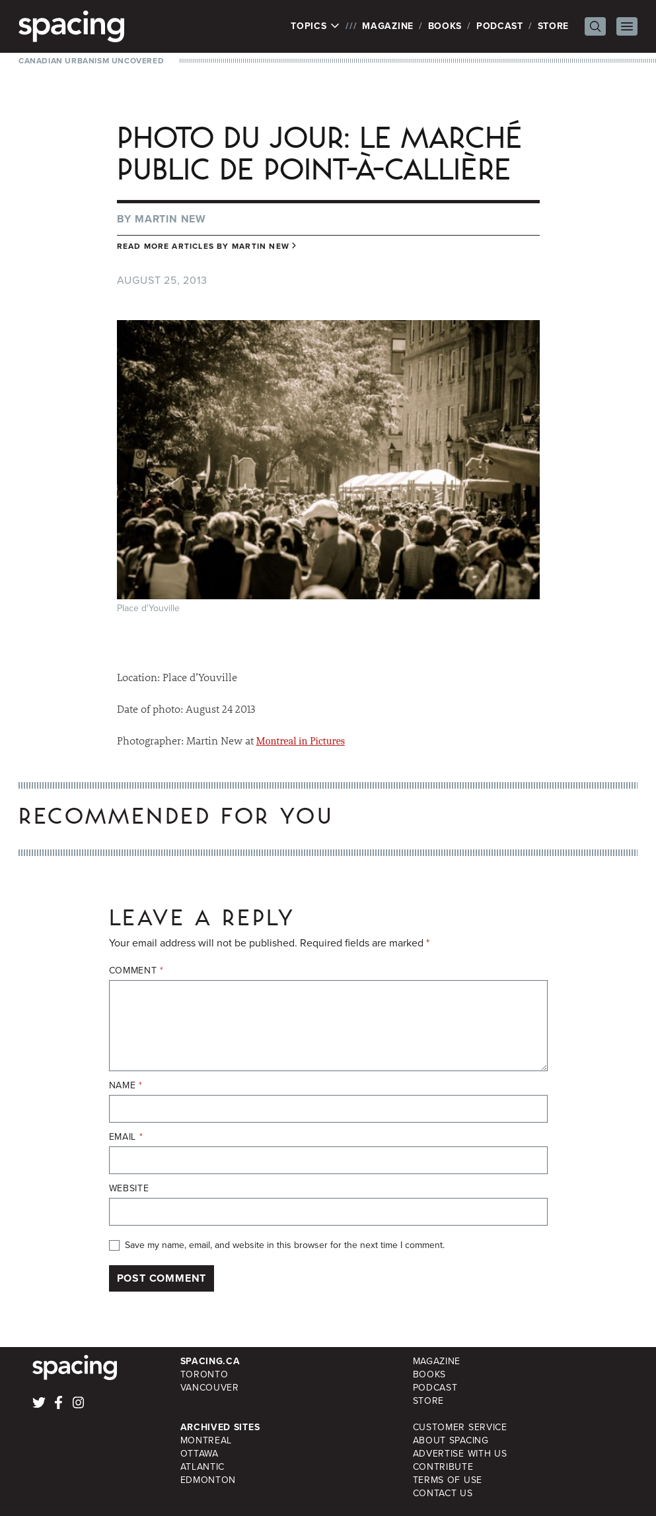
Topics (315, 26)
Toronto (204, 1374)
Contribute (443, 1467)
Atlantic (202, 1467)
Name (126, 1085)
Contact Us (443, 1493)
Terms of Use (447, 1480)
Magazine (388, 26)
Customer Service (460, 1427)
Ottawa (199, 1454)
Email (126, 1137)
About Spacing (451, 1440)
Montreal (206, 1440)
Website (129, 1188)
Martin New (170, 218)
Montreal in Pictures (300, 741)
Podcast (499, 26)
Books (445, 26)
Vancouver (209, 1388)
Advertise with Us (460, 1454)
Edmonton (208, 1480)
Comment (136, 970)
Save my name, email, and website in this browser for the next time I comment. (285, 1245)
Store (553, 26)
